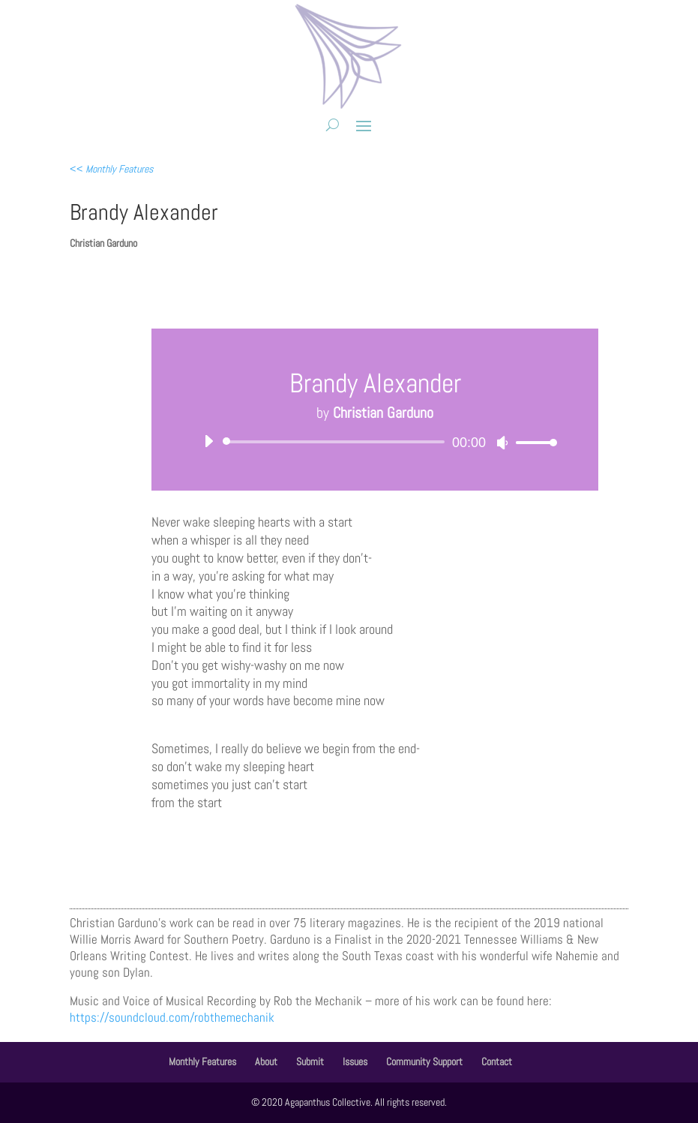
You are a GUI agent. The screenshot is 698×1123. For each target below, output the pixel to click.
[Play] (208, 441)
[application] (374, 441)
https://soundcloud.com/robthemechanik (172, 1017)
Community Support (424, 1061)
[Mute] (502, 442)
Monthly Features (202, 1061)
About (266, 1061)
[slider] (336, 441)
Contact (496, 1061)
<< (111, 169)
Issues (355, 1061)
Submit (310, 1061)
